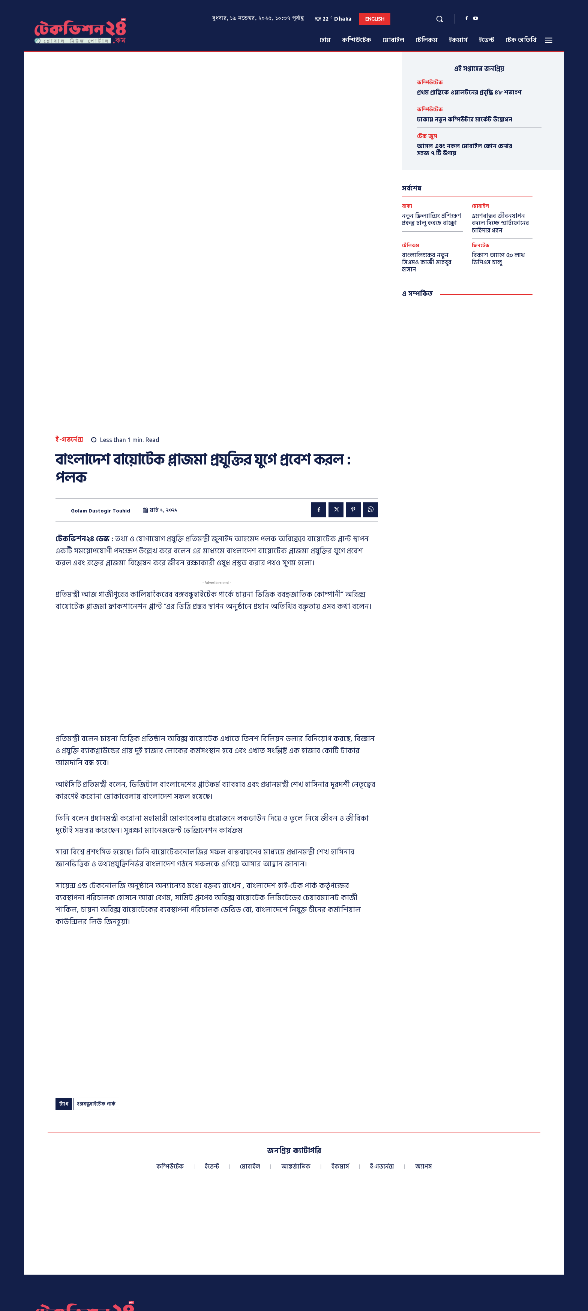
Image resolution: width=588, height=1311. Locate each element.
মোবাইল (480, 206)
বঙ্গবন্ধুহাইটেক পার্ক (96, 936)
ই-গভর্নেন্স (69, 271)
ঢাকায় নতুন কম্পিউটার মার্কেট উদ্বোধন (464, 119)
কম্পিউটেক (430, 82)
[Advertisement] (217, 506)
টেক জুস (427, 136)
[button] (439, 19)
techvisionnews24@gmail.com (434, 1251)
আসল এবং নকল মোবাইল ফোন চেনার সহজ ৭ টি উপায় (464, 149)
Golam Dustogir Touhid (100, 342)
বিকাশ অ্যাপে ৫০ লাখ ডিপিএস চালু (498, 258)
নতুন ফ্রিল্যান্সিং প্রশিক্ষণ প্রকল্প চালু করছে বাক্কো (431, 219)
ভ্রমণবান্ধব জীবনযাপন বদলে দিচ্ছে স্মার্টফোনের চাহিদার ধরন (500, 223)
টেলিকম (410, 245)
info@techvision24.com (432, 1241)
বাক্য (407, 206)
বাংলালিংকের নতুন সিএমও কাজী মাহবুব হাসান (427, 262)
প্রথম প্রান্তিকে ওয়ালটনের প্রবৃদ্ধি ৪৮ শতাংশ (469, 92)
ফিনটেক (480, 245)
